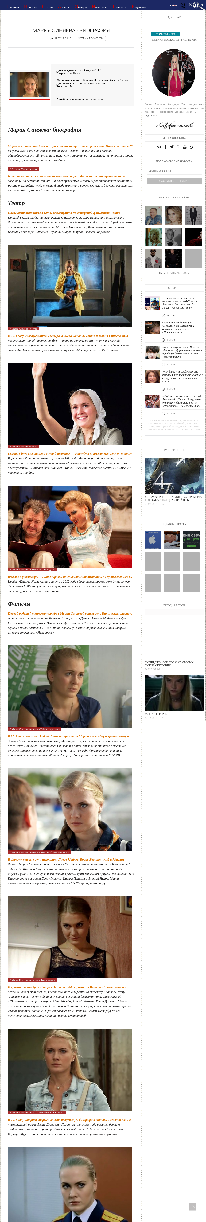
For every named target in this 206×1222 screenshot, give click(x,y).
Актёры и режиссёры (90, 38)
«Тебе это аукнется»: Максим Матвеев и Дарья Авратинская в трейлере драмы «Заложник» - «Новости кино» (182, 352)
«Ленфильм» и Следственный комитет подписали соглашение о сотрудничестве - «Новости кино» (182, 376)
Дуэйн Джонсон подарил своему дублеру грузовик (169, 664)
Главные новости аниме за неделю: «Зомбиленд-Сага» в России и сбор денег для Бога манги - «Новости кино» (179, 302)
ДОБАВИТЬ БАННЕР (165, 34)
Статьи (47, 6)
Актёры (64, 6)
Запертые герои (156, 714)
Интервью (99, 6)
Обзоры (81, 6)
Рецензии (139, 6)
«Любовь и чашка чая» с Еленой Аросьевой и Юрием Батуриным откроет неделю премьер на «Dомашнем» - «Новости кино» (181, 401)
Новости (30, 6)
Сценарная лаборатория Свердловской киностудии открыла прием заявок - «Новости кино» (178, 327)
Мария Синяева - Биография (71, 30)
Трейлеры (119, 6)
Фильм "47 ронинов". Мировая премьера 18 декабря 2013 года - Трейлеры (173, 499)
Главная (12, 6)
